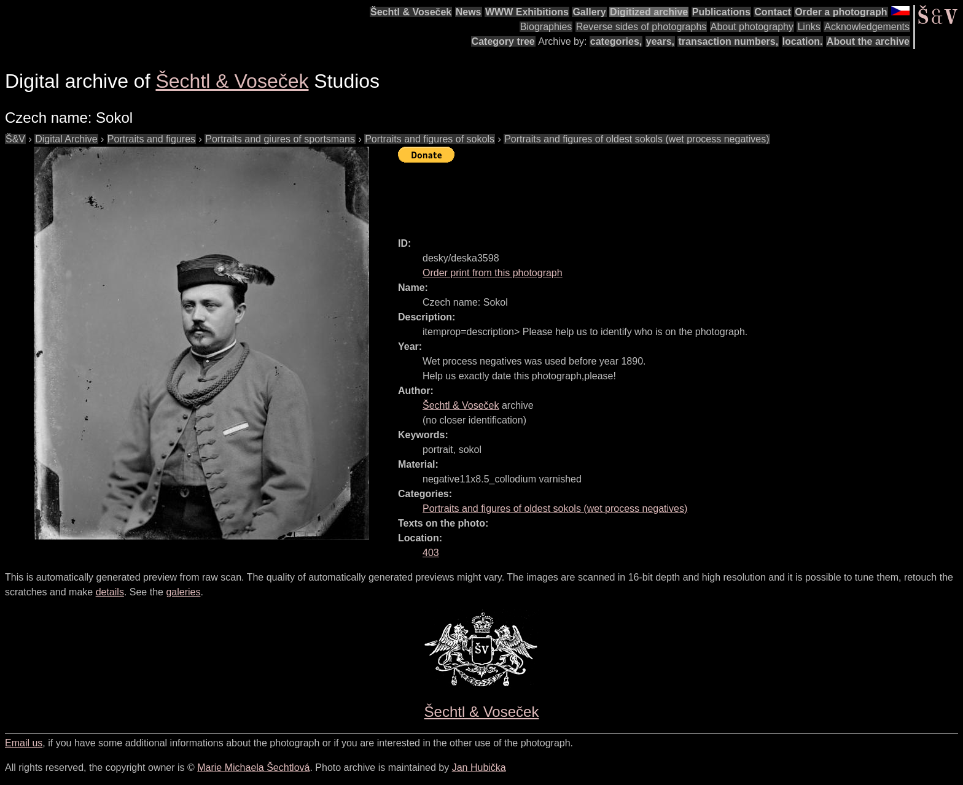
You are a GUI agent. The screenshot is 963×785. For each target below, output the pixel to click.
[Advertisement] (621, 194)
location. (802, 41)
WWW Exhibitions (527, 12)
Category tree (503, 41)
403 (431, 552)
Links (808, 26)
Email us (23, 743)
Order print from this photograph (493, 273)
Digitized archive (649, 12)
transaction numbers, (728, 41)
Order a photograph (841, 12)
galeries (183, 592)
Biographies (546, 26)
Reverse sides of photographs (641, 26)
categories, (616, 41)
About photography (752, 26)
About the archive (868, 41)
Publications (721, 12)
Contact (772, 12)
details (110, 592)
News (469, 12)
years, (660, 41)
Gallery (589, 12)
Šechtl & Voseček (410, 12)
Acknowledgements (867, 26)
